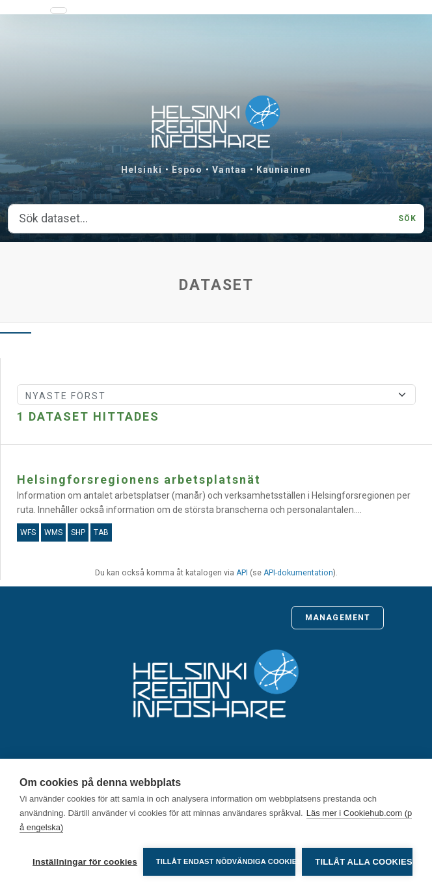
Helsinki (141, 169)
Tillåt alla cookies (363, 862)
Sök (407, 218)
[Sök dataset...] (199, 219)
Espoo (187, 169)
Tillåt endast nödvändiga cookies (226, 861)
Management (337, 617)
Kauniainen (283, 169)
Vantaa (229, 169)
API (242, 572)
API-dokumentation (298, 572)
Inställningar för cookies (85, 862)
